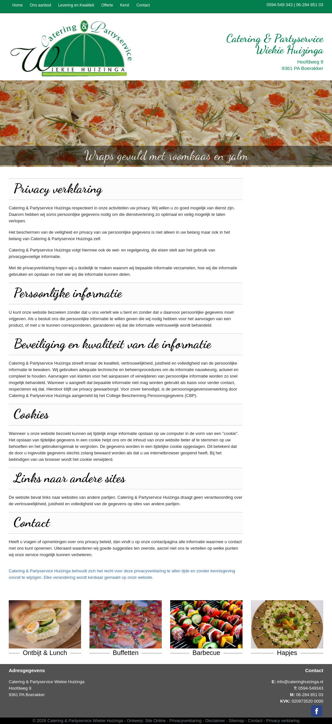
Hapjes (287, 652)
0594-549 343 (279, 4)
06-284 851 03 (309, 4)
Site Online (155, 720)
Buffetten (126, 652)
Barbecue (206, 652)
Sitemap (236, 720)
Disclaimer (215, 720)
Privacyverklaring (186, 720)
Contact (255, 720)
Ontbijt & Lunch (45, 652)
